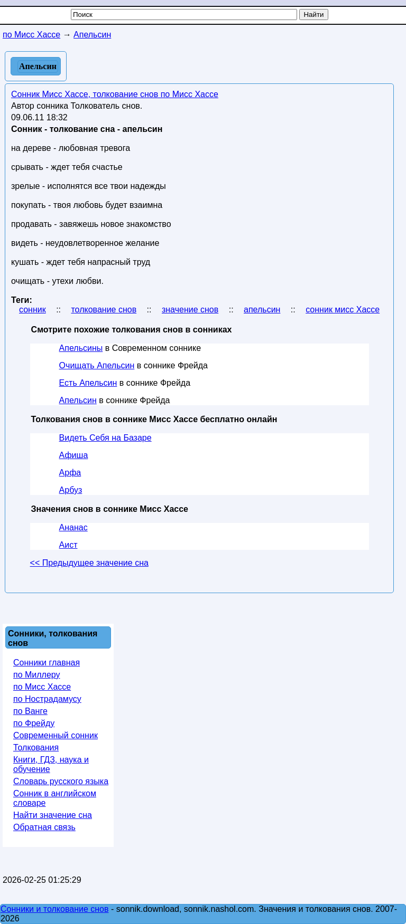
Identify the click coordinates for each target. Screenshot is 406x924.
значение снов (190, 309)
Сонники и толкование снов (55, 908)
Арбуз (70, 489)
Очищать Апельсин (97, 365)
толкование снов (103, 309)
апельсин (262, 309)
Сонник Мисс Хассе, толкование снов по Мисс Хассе (114, 94)
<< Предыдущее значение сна (89, 562)
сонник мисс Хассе (343, 309)
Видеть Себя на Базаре (105, 437)
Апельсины (81, 348)
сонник (32, 309)
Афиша (73, 455)
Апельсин (78, 400)
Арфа (70, 472)
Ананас (73, 527)
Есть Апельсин (88, 382)
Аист (68, 544)
